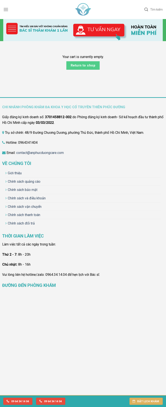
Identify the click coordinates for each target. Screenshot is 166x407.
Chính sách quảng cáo (24, 181)
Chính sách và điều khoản (27, 198)
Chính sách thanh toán (24, 215)
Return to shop (83, 65)
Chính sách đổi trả (21, 223)
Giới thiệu (15, 173)
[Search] (153, 9)
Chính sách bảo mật (22, 190)
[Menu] (5, 9)
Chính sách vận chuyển (25, 207)
